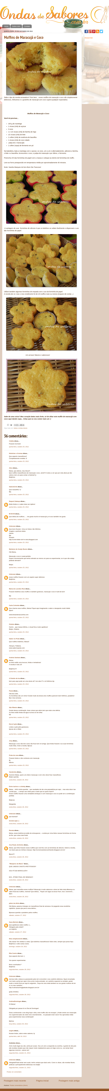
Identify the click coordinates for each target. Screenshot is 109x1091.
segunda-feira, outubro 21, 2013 (19, 1053)
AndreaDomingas (15, 1001)
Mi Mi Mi (12, 514)
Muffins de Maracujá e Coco (23, 37)
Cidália (11, 441)
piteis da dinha (14, 903)
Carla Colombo (14, 605)
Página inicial (42, 1081)
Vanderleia (13, 772)
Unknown (12, 526)
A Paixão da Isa (14, 678)
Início (6, 26)
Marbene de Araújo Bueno (18, 549)
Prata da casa (14, 755)
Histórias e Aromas (16, 453)
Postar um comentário (14, 1072)
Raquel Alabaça (14, 501)
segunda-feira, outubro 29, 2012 (19, 969)
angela (11, 1030)
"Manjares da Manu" (16, 864)
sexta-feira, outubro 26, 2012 (18, 780)
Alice (11, 468)
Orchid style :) (14, 821)
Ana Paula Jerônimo (16, 845)
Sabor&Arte (13, 487)
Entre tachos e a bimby (17, 786)
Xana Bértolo (13, 922)
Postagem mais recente (15, 1081)
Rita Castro (13, 953)
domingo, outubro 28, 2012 (18, 946)
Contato (27, 26)
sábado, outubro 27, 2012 (17, 915)
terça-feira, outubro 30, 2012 (18, 1024)
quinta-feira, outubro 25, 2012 (19, 447)
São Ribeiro (13, 707)
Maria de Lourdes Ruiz (17, 589)
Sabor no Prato (14, 639)
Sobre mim (16, 26)
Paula (11, 691)
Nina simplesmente (16, 939)
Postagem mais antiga (69, 1081)
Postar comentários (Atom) (19, 1085)
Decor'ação (13, 724)
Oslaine (11, 624)
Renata (11, 830)
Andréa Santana (14, 657)
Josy (10, 741)
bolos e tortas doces (20, 428)
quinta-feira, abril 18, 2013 (17, 1036)
